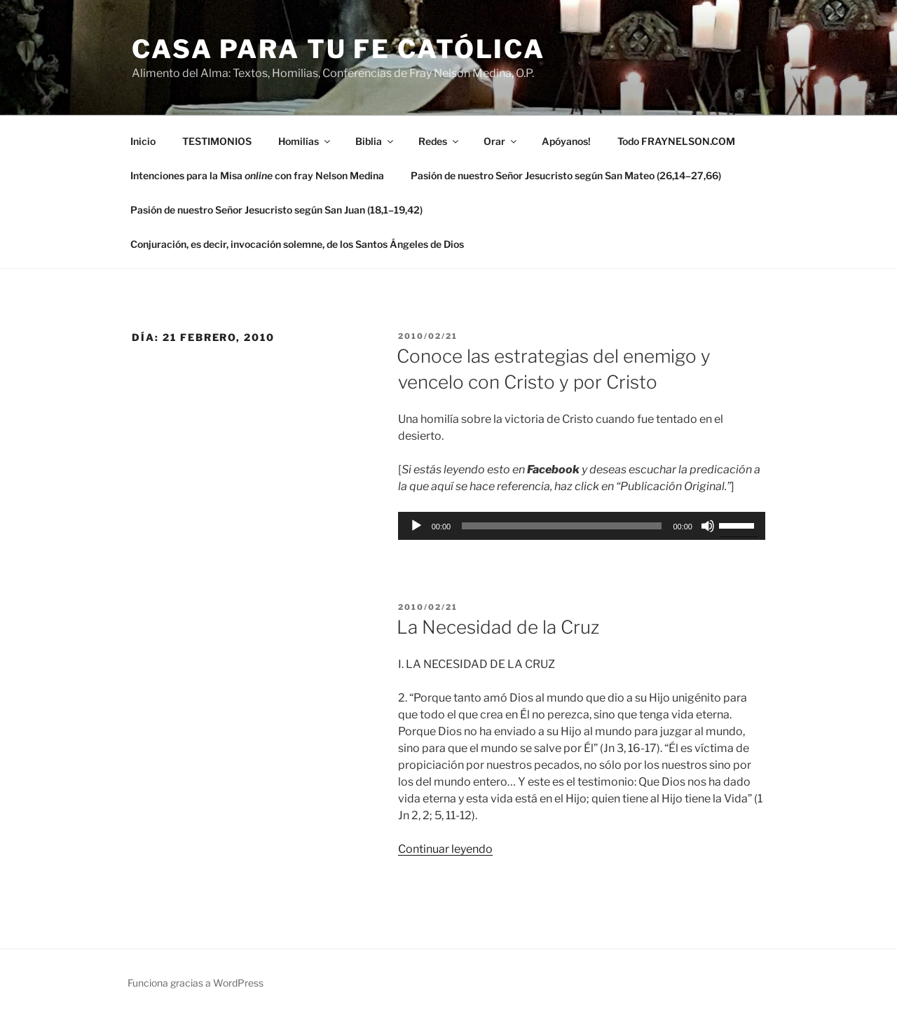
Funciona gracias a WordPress (195, 983)
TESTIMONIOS (217, 141)
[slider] (562, 525)
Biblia (375, 141)
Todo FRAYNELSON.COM (676, 141)
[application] (581, 526)
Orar (501, 141)
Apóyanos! (566, 141)
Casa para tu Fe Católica (338, 49)
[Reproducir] (416, 526)
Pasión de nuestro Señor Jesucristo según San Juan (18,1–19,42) (276, 210)
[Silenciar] (708, 526)
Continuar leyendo (445, 849)
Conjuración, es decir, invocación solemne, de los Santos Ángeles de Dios (297, 244)
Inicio (143, 141)
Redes (439, 141)
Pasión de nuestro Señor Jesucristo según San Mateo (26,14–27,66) (566, 175)
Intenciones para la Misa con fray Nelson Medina (257, 175)
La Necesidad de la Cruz (498, 627)
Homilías (305, 141)
